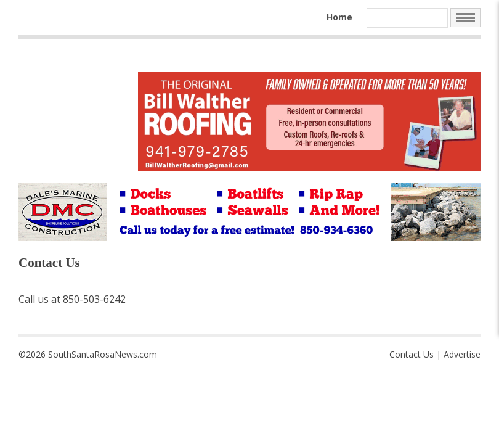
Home (339, 17)
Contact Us (411, 354)
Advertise (462, 354)
